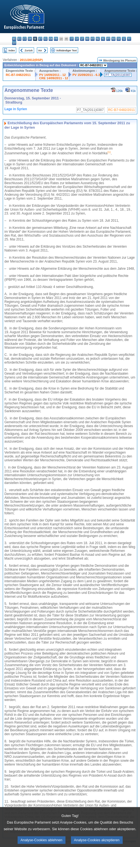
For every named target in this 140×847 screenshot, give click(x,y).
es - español (19, 39)
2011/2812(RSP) (31, 60)
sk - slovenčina (119, 39)
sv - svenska (14, 43)
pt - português (108, 39)
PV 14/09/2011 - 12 (52, 74)
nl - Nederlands (98, 39)
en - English (51, 39)
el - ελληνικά (45, 39)
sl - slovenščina (124, 39)
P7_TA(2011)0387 (117, 74)
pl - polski (103, 39)
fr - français (56, 39)
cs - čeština (25, 39)
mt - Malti (92, 39)
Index (12, 50)
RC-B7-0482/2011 (18, 74)
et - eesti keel (40, 39)
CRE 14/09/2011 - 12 (53, 78)
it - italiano (72, 39)
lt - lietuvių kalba (82, 39)
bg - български (14, 39)
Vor (40, 50)
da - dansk (30, 39)
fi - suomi (129, 39)
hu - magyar (87, 39)
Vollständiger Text (66, 50)
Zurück (29, 50)
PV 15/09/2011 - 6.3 (86, 74)
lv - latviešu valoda (77, 39)
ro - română (113, 39)
